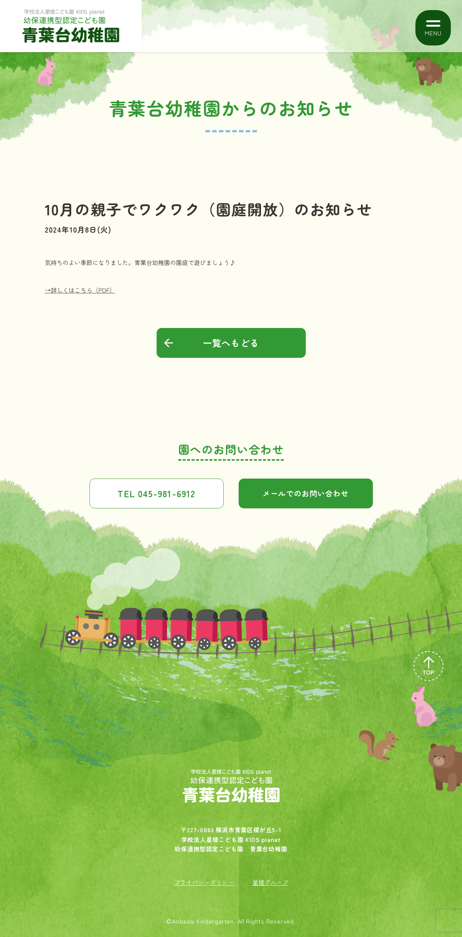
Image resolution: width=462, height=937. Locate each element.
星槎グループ (270, 882)
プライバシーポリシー (204, 882)
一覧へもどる (231, 342)
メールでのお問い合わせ (306, 493)
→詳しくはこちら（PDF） (80, 289)
